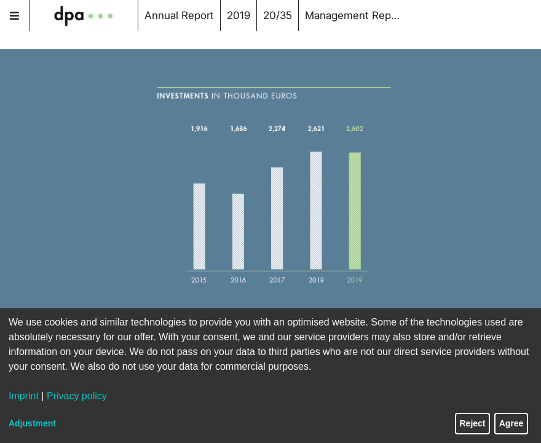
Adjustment (32, 423)
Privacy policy (77, 396)
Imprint (24, 396)
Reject (473, 423)
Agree (511, 423)
